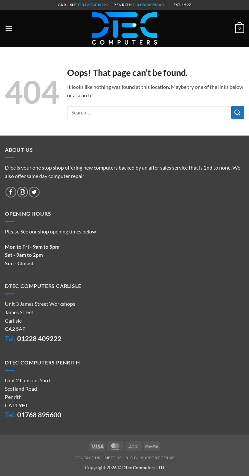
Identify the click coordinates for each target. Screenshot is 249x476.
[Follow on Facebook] (11, 192)
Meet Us (113, 457)
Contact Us (87, 457)
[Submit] (237, 112)
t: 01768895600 (148, 4)
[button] (9, 28)
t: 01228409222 (93, 4)
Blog (131, 457)
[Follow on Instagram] (22, 192)
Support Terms (157, 457)
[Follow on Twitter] (34, 192)
